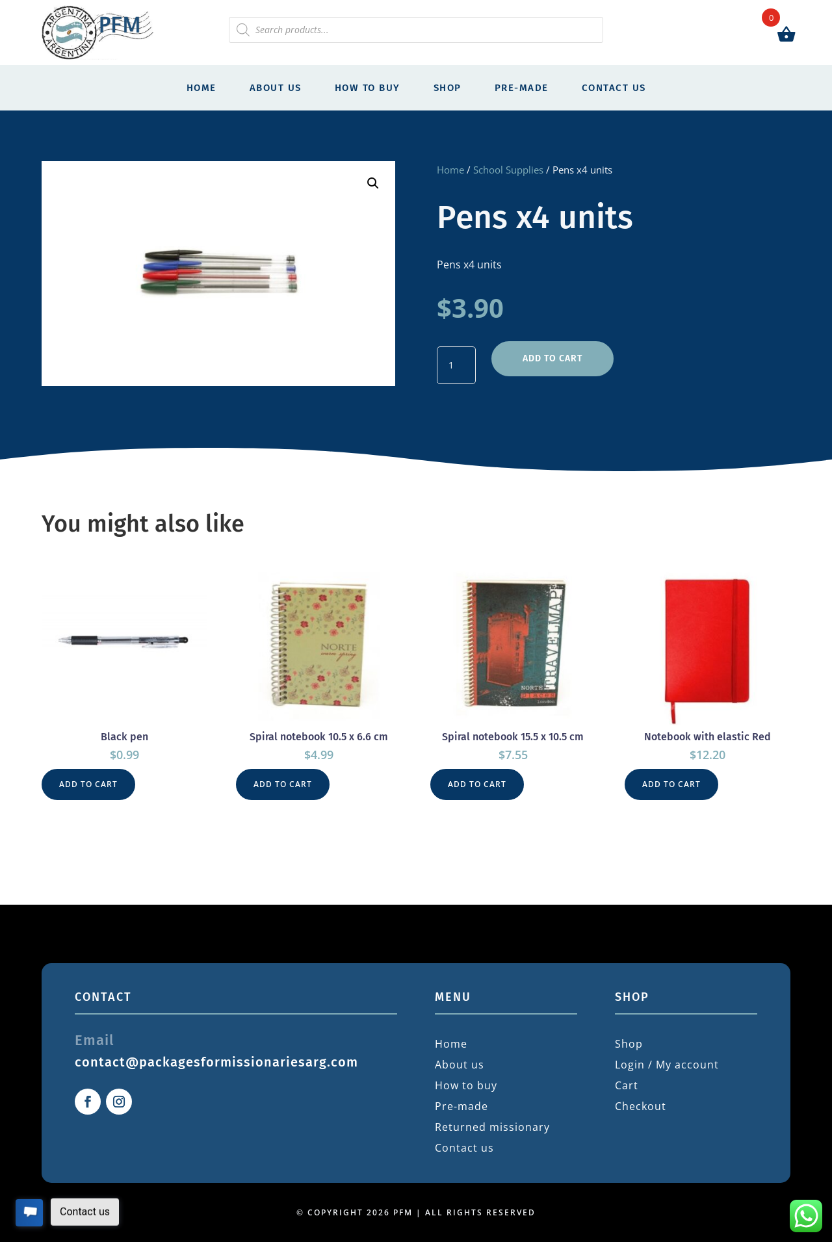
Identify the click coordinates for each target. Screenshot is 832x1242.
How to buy (367, 88)
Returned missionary (492, 1127)
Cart (626, 1085)
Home (201, 88)
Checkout (640, 1106)
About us (276, 88)
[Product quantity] (456, 365)
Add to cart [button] (88, 784)
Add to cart (552, 358)
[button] (373, 183)
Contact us (614, 88)
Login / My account (667, 1064)
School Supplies (508, 169)
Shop (448, 88)
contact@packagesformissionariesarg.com (216, 1062)
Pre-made (522, 88)
